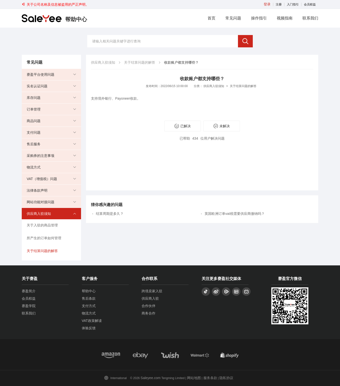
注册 (279, 4)
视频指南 (285, 18)
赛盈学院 (29, 306)
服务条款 (210, 378)
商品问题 (34, 121)
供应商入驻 (150, 298)
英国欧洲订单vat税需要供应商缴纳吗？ (235, 214)
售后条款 (89, 298)
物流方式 (34, 167)
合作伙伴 (148, 306)
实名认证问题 (37, 86)
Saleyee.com (151, 378)
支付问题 (34, 132)
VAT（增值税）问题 (42, 179)
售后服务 (34, 144)
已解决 (182, 126)
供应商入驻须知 (39, 214)
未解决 (221, 126)
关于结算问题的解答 (42, 251)
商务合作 (148, 313)
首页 (211, 18)
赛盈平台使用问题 (40, 74)
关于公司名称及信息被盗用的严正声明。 (55, 4)
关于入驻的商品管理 (42, 225)
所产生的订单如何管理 (44, 238)
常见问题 (233, 18)
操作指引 (259, 18)
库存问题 (34, 98)
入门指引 (293, 4)
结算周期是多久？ (110, 214)
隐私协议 (226, 378)
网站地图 (194, 378)
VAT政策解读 (92, 321)
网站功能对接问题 (40, 202)
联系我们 (310, 18)
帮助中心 (89, 291)
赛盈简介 (29, 291)
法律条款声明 (37, 190)
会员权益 (310, 4)
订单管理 (34, 109)
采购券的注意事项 (40, 156)
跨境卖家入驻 (152, 291)
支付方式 (89, 306)
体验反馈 (89, 328)
